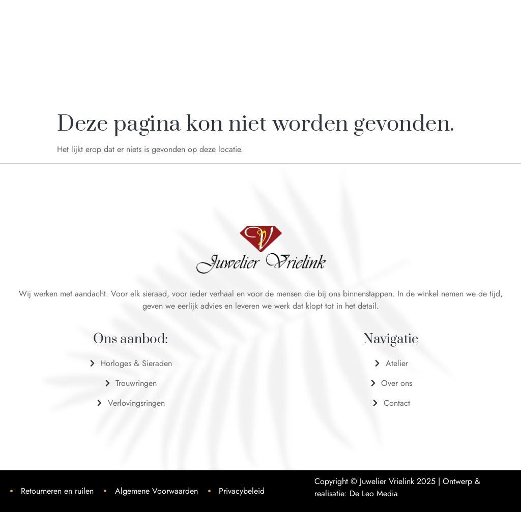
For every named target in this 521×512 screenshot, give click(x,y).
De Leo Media (374, 493)
